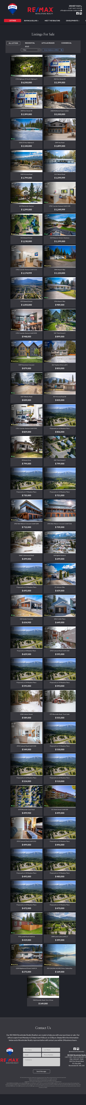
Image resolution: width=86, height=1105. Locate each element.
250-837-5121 (75, 6)
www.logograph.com (56, 1081)
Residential (30, 43)
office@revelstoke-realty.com (71, 10)
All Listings (13, 43)
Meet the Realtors (52, 21)
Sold (27, 46)
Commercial (66, 43)
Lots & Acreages (48, 43)
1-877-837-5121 (75, 8)
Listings (12, 20)
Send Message (41, 1071)
